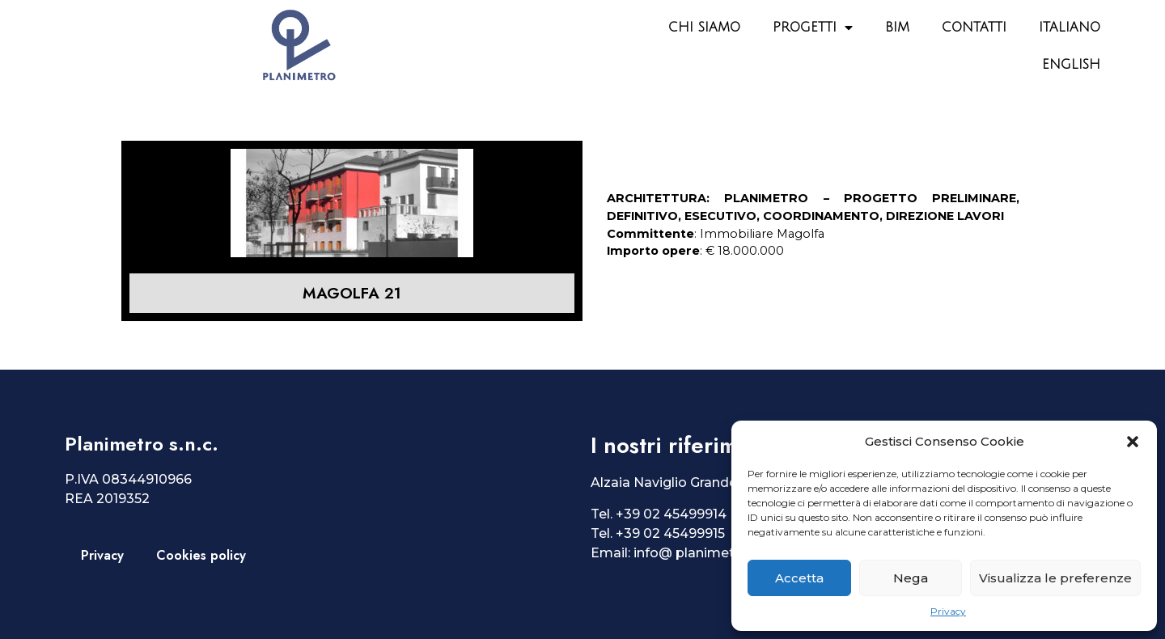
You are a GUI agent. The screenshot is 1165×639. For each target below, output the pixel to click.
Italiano (1069, 27)
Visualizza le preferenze (1055, 578)
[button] (1133, 442)
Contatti (974, 27)
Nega (910, 578)
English (1071, 64)
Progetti (813, 27)
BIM (897, 27)
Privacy (948, 611)
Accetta (799, 578)
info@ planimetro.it (696, 553)
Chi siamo (704, 27)
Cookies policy (201, 555)
